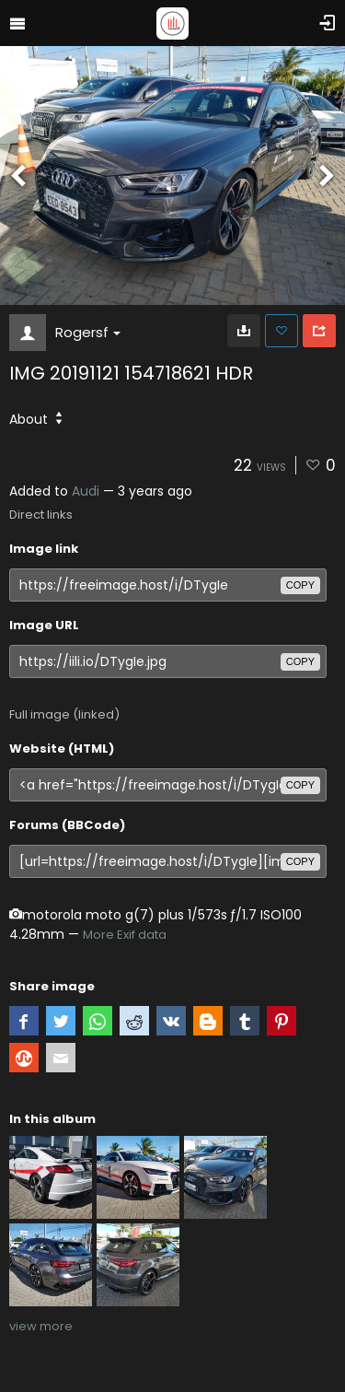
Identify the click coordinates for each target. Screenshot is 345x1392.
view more (41, 1326)
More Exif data (125, 934)
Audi (85, 491)
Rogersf (88, 332)
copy (300, 585)
